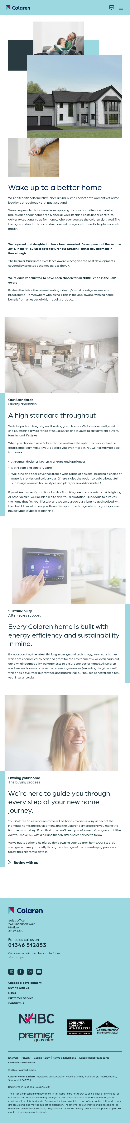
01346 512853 (27, 945)
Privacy (26, 1057)
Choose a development (24, 982)
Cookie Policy (42, 1057)
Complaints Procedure (21, 1062)
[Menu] (120, 7)
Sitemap (13, 1057)
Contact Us (16, 1003)
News (12, 992)
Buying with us (23, 862)
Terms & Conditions (64, 1057)
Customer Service (20, 998)
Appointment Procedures (94, 1057)
